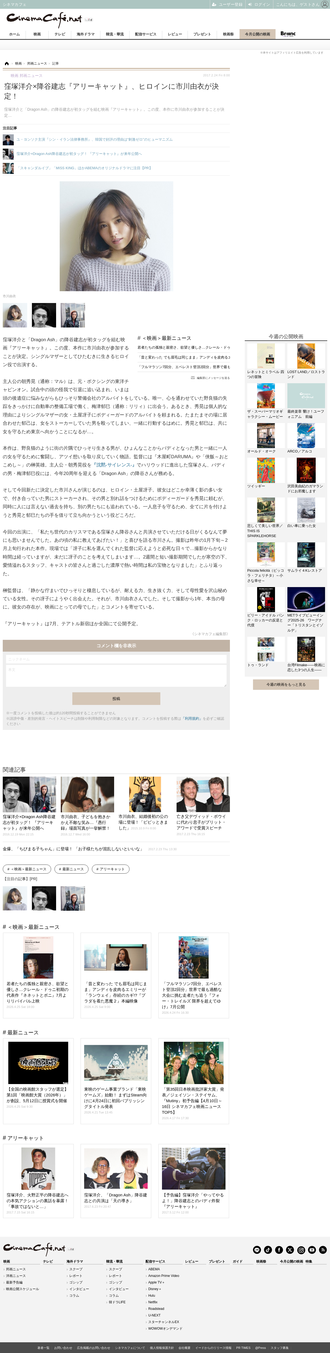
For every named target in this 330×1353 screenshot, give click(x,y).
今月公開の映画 (257, 34)
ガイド (238, 1261)
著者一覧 (43, 1347)
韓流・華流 (115, 34)
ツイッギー (256, 486)
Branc (288, 34)
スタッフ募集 (280, 1347)
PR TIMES (243, 1347)
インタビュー (79, 1289)
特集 (309, 1261)
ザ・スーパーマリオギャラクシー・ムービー (265, 413)
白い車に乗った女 (301, 526)
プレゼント (202, 34)
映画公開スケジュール (22, 1289)
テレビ (59, 34)
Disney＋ (155, 1289)
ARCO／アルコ (299, 451)
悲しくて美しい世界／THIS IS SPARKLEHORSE (265, 531)
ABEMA (154, 1269)
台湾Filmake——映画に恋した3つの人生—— (306, 667)
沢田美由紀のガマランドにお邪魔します (305, 488)
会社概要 (184, 1347)
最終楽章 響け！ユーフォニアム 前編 (305, 413)
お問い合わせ (63, 1347)
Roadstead (156, 1309)
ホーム (14, 34)
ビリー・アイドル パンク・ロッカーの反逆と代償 (265, 620)
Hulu (151, 1296)
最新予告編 (14, 1282)
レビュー (175, 34)
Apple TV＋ (156, 1282)
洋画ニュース (16, 1276)
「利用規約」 (192, 718)
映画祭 (228, 34)
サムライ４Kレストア (304, 570)
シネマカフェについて (130, 1347)
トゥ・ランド (258, 665)
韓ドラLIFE (117, 1302)
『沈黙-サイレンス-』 (114, 465)
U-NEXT (154, 1315)
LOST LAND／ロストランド (306, 374)
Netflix (152, 1302)
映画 (37, 34)
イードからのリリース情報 (213, 1347)
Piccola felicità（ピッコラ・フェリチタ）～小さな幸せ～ (265, 575)
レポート (75, 1276)
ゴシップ (75, 1282)
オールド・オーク (261, 451)
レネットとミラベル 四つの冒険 (265, 374)
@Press (260, 1347)
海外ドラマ (86, 34)
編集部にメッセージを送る (213, 377)
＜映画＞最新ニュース (166, 338)
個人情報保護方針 (162, 1347)
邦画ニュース (16, 1269)
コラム (74, 1296)
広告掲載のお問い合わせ (93, 1347)
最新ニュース (73, 869)
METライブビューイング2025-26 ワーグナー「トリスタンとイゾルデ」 (305, 622)
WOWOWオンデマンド (165, 1328)
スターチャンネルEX (163, 1322)
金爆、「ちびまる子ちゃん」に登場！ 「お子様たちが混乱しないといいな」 (90, 848)
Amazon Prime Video (163, 1276)
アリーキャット (112, 869)
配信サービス (145, 34)
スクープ (75, 1269)
